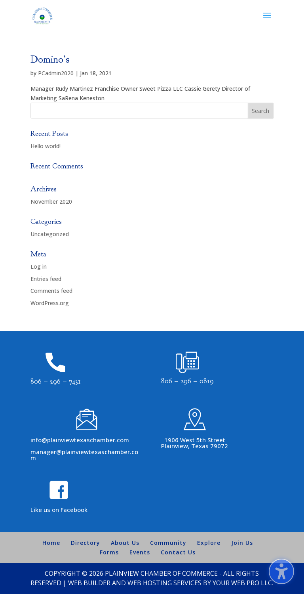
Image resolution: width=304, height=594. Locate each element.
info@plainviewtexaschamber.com (79, 440)
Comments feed (51, 290)
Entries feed (45, 279)
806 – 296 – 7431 (55, 381)
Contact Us (178, 552)
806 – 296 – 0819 (187, 381)
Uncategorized (49, 234)
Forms (109, 552)
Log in (38, 266)
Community (168, 542)
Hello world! (45, 146)
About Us (125, 542)
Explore (208, 542)
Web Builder (89, 583)
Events (139, 552)
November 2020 (51, 201)
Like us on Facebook (58, 510)
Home (51, 542)
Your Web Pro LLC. (243, 583)
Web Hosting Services (164, 583)
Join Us (242, 542)
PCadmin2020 (56, 73)
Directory (85, 542)
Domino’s (49, 59)
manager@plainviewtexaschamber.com (84, 455)
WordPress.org (49, 303)
